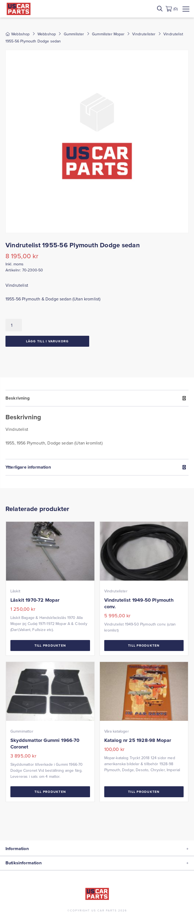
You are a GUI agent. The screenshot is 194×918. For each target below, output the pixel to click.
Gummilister (74, 34)
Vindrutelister (143, 34)
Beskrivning (17, 398)
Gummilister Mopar (108, 34)
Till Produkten (50, 645)
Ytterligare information (28, 467)
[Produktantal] (13, 325)
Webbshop (46, 34)
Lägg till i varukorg (47, 341)
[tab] (97, 424)
